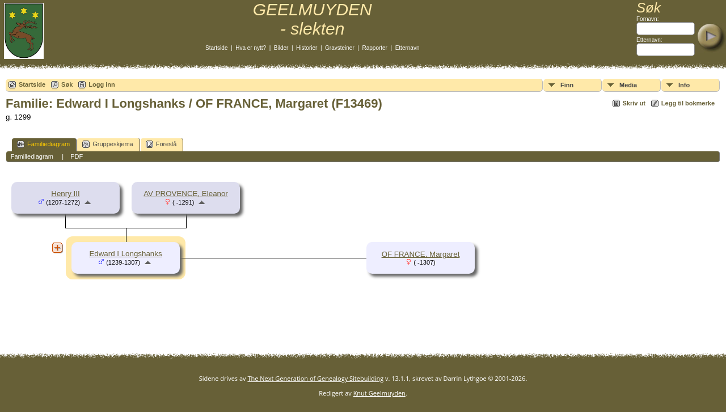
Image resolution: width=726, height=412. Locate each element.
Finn (566, 85)
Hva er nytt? (250, 48)
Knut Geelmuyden (379, 393)
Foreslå (161, 144)
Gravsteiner (339, 48)
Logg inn (101, 84)
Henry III (65, 193)
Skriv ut (634, 103)
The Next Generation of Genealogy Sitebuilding (315, 378)
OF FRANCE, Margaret (421, 254)
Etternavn (407, 48)
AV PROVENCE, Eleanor (185, 193)
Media (628, 85)
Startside (216, 48)
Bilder (281, 48)
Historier (306, 48)
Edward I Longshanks (125, 253)
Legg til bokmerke (688, 103)
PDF (76, 156)
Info (684, 85)
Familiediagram (43, 144)
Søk (67, 84)
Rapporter (374, 48)
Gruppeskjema (107, 144)
